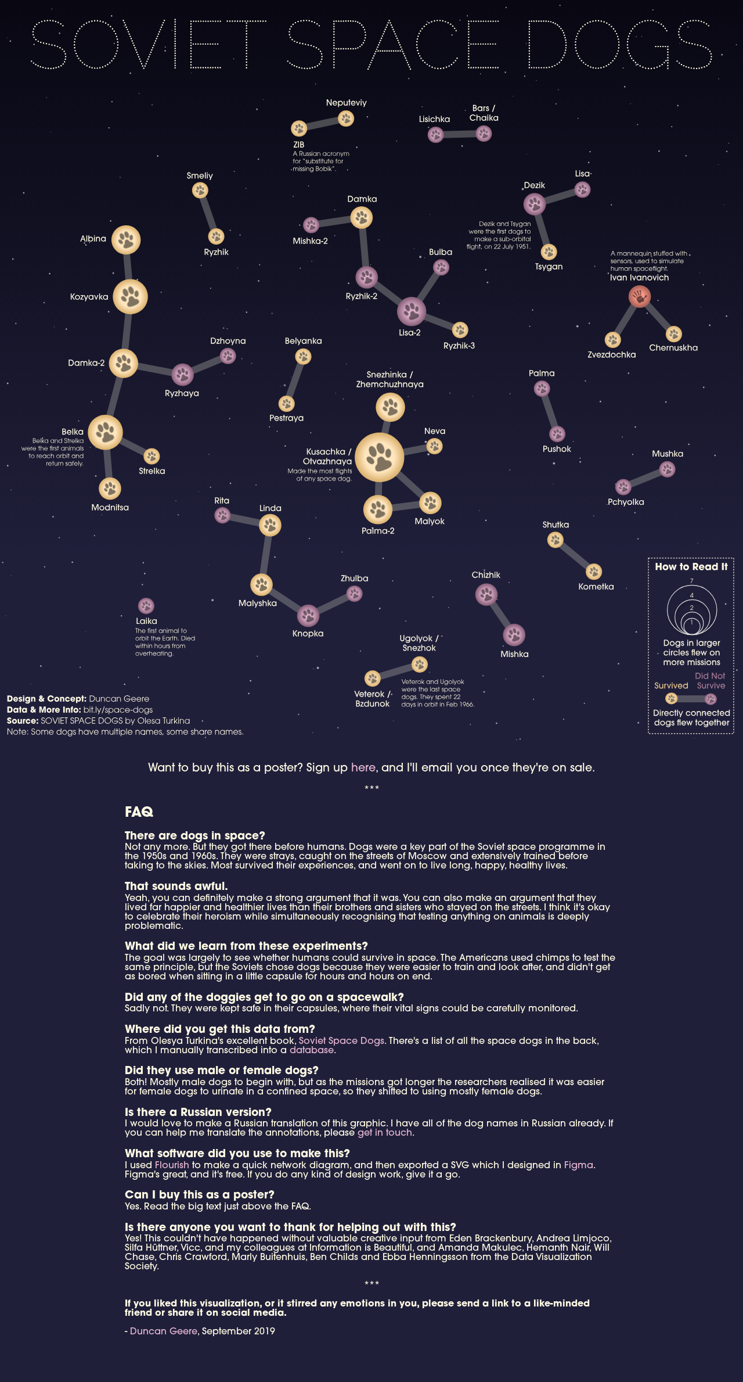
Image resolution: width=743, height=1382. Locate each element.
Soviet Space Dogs (341, 1041)
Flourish (172, 1166)
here (363, 768)
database (312, 1051)
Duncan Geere (163, 1332)
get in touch (385, 1133)
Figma (578, 1166)
